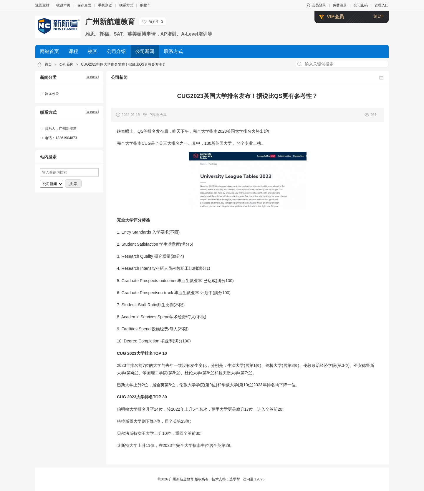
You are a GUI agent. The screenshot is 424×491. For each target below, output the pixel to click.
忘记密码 (361, 5)
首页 (48, 64)
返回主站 (42, 5)
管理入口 (382, 5)
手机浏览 (105, 5)
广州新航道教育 (110, 22)
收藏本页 (63, 5)
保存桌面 (84, 5)
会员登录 (319, 5)
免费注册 (340, 5)
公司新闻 (66, 64)
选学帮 (234, 479)
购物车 (145, 5)
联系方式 (126, 5)
